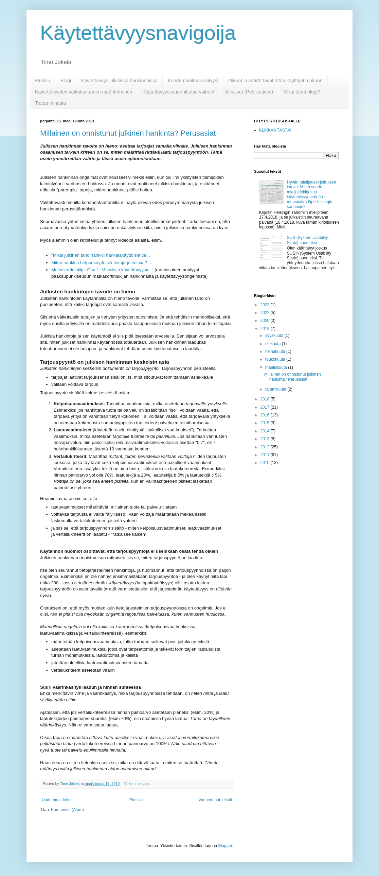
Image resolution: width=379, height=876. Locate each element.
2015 (265, 422)
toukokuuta (275, 359)
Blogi (65, 80)
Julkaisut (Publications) (248, 92)
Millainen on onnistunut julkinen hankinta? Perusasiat (128, 133)
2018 (265, 399)
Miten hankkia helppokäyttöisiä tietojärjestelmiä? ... (101, 262)
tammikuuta (276, 389)
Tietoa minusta (50, 103)
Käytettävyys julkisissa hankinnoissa (119, 80)
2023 (265, 305)
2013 (265, 438)
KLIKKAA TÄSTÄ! (275, 130)
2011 (265, 454)
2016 (265, 415)
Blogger (225, 845)
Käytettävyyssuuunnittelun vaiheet (178, 92)
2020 (265, 320)
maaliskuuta (276, 367)
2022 (265, 312)
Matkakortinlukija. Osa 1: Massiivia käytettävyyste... (102, 269)
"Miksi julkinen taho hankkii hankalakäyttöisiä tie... (100, 255)
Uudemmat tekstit (57, 799)
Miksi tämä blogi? (301, 92)
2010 (265, 462)
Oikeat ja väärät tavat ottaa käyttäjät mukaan (276, 80)
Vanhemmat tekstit (215, 799)
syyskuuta (275, 335)
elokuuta (273, 343)
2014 (265, 431)
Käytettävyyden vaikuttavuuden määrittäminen (83, 92)
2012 (265, 447)
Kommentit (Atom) (67, 809)
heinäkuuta (275, 351)
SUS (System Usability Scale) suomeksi (307, 240)
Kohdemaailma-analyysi (193, 80)
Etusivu (42, 80)
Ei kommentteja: (137, 783)
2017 (265, 407)
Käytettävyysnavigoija (138, 32)
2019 (265, 328)
